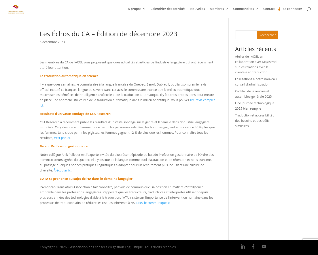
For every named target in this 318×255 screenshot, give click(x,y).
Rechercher (267, 35)
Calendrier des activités (168, 9)
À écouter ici (62, 170)
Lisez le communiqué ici (153, 203)
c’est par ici (62, 138)
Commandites (243, 9)
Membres (217, 9)
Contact (269, 9)
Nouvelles (197, 9)
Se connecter (292, 9)
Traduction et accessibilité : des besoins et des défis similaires (254, 120)
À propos (134, 9)
